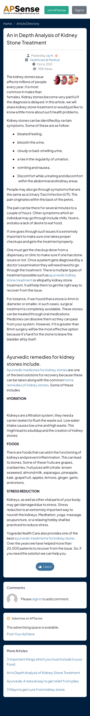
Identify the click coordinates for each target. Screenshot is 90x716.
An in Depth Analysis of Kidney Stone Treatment (43, 672)
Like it (45, 567)
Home (7, 23)
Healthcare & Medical (45, 60)
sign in (37, 599)
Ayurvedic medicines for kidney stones (37, 370)
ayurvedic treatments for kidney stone (44, 538)
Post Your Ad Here (21, 634)
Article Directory (28, 23)
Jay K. (50, 55)
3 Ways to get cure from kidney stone (36, 689)
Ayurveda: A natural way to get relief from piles (43, 681)
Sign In (79, 10)
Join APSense (56, 10)
